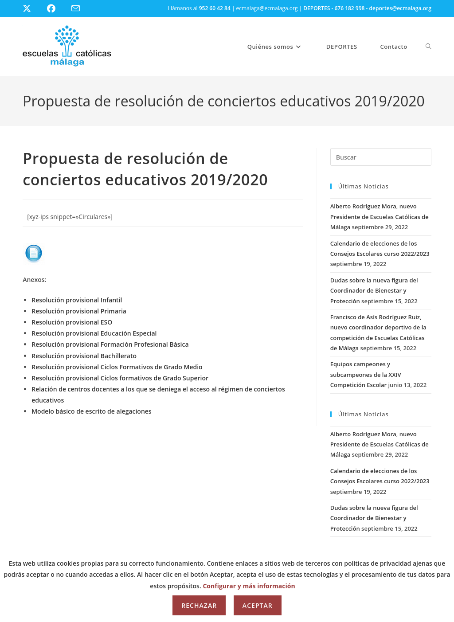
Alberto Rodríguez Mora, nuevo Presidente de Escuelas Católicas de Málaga (379, 216)
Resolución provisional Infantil (76, 300)
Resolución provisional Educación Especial (94, 333)
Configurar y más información (249, 586)
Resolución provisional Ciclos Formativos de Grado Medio (116, 367)
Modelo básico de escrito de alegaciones (91, 411)
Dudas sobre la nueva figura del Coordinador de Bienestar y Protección (374, 290)
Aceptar (258, 605)
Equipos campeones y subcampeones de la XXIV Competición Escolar (365, 374)
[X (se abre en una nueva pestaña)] (33, 8)
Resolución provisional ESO (71, 322)
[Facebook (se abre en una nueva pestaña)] (56, 8)
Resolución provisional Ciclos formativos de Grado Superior (119, 378)
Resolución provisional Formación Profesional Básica (109, 344)
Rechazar (199, 605)
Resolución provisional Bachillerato (84, 356)
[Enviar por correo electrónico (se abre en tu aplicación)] (81, 8)
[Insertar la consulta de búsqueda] (380, 157)
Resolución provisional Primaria (78, 311)
